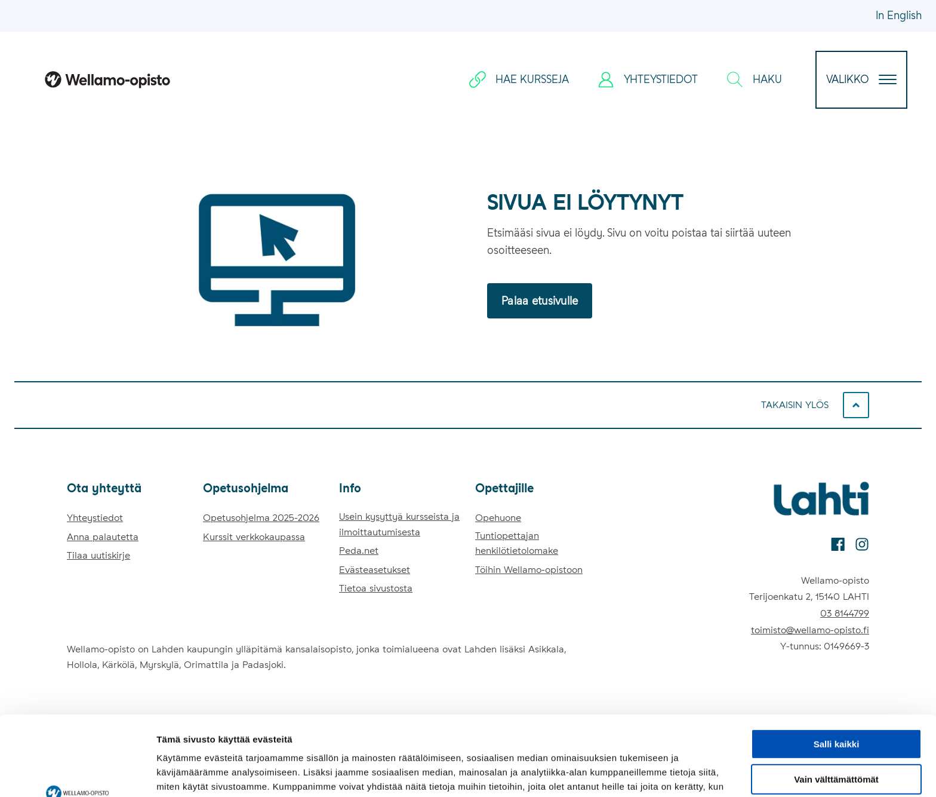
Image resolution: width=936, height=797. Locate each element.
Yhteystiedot (95, 517)
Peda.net (358, 550)
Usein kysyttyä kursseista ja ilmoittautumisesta (399, 524)
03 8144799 (844, 613)
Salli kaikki (837, 669)
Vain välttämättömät (836, 705)
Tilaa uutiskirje (98, 555)
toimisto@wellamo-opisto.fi (810, 630)
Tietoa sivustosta (375, 588)
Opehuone (498, 517)
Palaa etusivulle (539, 301)
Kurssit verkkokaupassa (254, 536)
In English (899, 15)
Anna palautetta (102, 536)
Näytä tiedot (182, 773)
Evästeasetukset (374, 569)
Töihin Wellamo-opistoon (529, 569)
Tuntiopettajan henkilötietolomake (516, 543)
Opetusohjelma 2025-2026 (261, 517)
